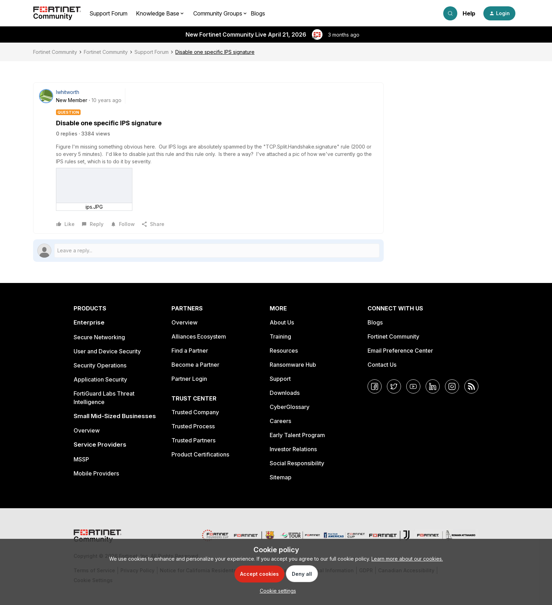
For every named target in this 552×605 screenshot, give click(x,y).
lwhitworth (67, 92)
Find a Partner (189, 350)
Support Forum (108, 13)
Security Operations (100, 365)
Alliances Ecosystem (198, 336)
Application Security (100, 379)
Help (469, 13)
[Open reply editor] (208, 250)
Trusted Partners (193, 440)
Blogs (258, 13)
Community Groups (217, 13)
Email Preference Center (400, 350)
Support (280, 378)
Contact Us (382, 364)
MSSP (81, 459)
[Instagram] (452, 386)
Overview (87, 430)
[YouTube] (413, 386)
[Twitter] (394, 386)
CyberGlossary (289, 406)
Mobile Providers (96, 473)
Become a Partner (195, 364)
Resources (284, 350)
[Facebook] (375, 386)
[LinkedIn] (433, 386)
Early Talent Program (297, 435)
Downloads (285, 392)
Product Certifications (200, 454)
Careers (280, 420)
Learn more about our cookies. (407, 559)
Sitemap (280, 477)
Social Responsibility (297, 463)
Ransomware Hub (293, 364)
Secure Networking (99, 337)
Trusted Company (195, 412)
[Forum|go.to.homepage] (57, 13)
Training (280, 336)
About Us (282, 322)
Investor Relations (293, 449)
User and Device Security (107, 351)
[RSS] (471, 386)
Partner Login (189, 378)
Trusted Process (193, 426)
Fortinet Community (55, 52)
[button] (499, 13)
